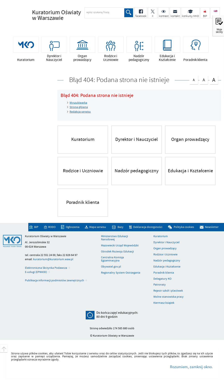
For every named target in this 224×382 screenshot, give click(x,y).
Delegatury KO (162, 278)
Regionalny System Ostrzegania (120, 272)
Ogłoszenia (72, 227)
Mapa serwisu (97, 227)
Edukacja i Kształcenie (166, 266)
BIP (36, 227)
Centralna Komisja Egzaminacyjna (112, 259)
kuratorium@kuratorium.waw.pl (53, 259)
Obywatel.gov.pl (111, 266)
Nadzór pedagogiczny (166, 260)
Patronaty (159, 284)
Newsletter (212, 227)
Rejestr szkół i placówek (168, 290)
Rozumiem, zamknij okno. (191, 366)
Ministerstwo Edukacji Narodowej (114, 238)
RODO (52, 227)
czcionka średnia (203, 79)
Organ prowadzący (165, 248)
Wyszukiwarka (78, 103)
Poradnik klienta (163, 272)
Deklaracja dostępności (147, 227)
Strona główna (79, 107)
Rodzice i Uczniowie (165, 254)
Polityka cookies (184, 227)
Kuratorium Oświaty (68, 15)
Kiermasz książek (163, 302)
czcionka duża (214, 80)
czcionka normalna (193, 79)
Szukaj (128, 12)
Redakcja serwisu (80, 112)
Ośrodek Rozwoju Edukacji (117, 251)
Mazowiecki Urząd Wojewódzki (120, 245)
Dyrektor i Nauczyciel (166, 242)
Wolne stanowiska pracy (168, 296)
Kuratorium (160, 236)
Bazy (120, 227)
